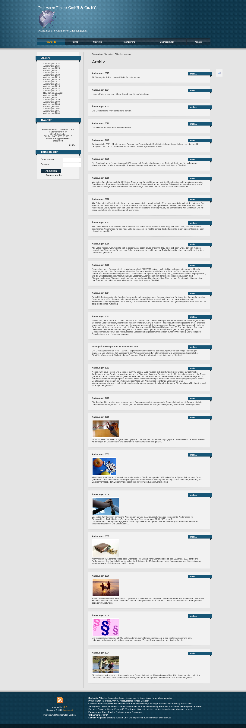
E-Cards (141, 698)
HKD (105, 715)
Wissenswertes (165, 698)
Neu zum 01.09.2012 (52, 93)
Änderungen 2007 (51, 106)
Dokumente (131, 698)
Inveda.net (68, 710)
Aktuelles (119, 54)
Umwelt (188, 709)
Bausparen (137, 712)
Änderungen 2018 (51, 79)
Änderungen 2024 (51, 66)
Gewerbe (97, 42)
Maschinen (174, 706)
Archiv (128, 54)
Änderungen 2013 (51, 90)
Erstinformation (151, 718)
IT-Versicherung (150, 706)
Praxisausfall (187, 703)
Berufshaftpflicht (105, 703)
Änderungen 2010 (51, 100)
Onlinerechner (167, 42)
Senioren (145, 701)
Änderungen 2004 (51, 113)
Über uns (128, 718)
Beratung (111, 718)
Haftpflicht (99, 701)
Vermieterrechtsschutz (135, 709)
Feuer (199, 706)
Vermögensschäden (97, 706)
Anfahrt (119, 718)
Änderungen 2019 (51, 77)
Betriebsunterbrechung (169, 703)
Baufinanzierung (123, 712)
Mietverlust (152, 709)
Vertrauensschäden (116, 706)
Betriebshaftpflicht (122, 703)
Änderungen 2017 (51, 81)
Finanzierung (128, 42)
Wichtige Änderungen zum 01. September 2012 (115, 346)
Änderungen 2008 (51, 104)
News (154, 698)
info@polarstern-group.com (61, 139)
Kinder (137, 701)
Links (148, 698)
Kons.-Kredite (108, 712)
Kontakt (198, 42)
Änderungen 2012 (51, 95)
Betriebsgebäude (187, 706)
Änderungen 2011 (51, 97)
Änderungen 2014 (51, 88)
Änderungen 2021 (51, 72)
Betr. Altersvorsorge (140, 703)
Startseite (51, 42)
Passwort (45, 164)
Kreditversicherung (166, 709)
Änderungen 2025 (51, 63)
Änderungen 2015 (51, 86)
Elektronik (163, 706)
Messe (110, 709)
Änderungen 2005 (51, 111)
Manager (154, 703)
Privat (75, 42)
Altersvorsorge (126, 701)
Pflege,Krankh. (112, 701)
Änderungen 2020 (51, 75)
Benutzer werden (54, 175)
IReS (65, 707)
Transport (102, 709)
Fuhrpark (92, 709)
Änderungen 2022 (51, 70)
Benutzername (48, 159)
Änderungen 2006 (51, 109)
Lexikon (72, 715)
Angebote (101, 718)
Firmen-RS (119, 709)
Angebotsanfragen (116, 698)
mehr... (72, 145)
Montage (180, 709)
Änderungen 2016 (51, 84)
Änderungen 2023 (51, 68)
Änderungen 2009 (51, 102)
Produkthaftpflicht (134, 706)
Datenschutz (61, 715)
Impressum (48, 715)
